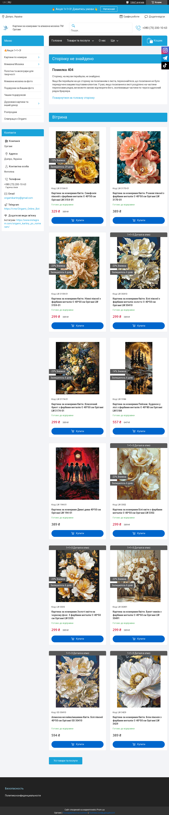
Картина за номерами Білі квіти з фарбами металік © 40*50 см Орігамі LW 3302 (137, 511)
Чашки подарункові (15, 95)
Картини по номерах (15, 57)
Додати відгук (157, 16)
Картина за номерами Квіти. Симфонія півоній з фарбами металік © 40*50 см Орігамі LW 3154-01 (73, 196)
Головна (56, 40)
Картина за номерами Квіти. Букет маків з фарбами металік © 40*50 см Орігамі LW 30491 (137, 615)
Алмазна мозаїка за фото (18, 81)
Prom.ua (101, 810)
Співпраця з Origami (15, 118)
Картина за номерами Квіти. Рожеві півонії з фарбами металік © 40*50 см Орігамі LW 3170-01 (138, 196)
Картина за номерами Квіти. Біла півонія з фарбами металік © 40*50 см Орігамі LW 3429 (137, 720)
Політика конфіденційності (102, 813)
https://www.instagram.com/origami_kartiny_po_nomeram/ (22, 223)
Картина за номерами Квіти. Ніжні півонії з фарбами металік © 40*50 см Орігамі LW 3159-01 (76, 302)
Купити (80, 220)
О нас (102, 40)
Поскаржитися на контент (75, 813)
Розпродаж (10, 112)
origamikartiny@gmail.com (18, 198)
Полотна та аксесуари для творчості (18, 73)
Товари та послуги (78, 40)
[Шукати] (73, 26)
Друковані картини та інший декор (16, 104)
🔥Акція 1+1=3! (12, 50)
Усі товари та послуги (66, 760)
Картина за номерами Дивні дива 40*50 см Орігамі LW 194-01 (76, 511)
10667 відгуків (137, 2)
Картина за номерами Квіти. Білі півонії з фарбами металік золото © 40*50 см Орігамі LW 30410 (136, 302)
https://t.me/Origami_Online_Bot (21, 208)
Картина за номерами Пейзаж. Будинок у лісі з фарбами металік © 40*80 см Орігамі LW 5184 (137, 407)
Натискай (109, 9)
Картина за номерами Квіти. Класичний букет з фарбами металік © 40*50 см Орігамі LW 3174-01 (77, 407)
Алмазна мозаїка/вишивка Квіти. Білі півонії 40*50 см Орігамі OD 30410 (77, 719)
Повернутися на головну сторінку (73, 97)
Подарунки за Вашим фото (19, 88)
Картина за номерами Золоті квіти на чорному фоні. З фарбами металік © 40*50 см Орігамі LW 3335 (76, 615)
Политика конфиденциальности (23, 795)
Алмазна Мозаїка (14, 64)
